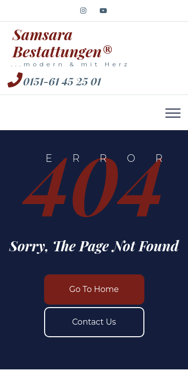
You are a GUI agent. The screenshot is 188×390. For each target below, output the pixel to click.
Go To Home (94, 289)
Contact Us (94, 322)
